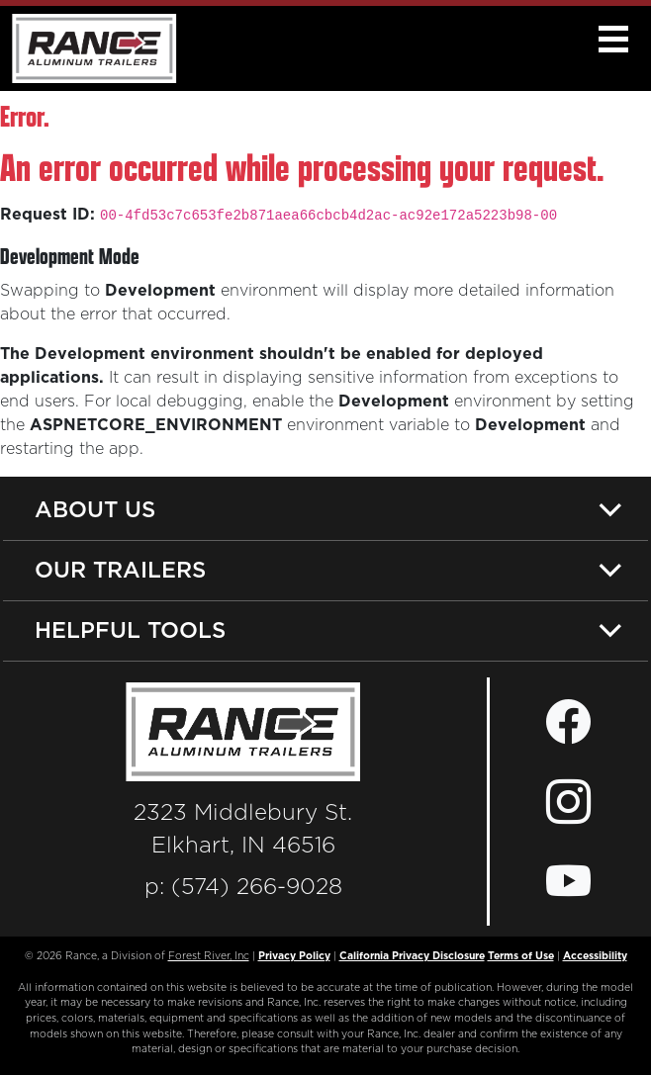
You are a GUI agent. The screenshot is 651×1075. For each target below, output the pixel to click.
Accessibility (595, 956)
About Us (95, 508)
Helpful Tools (130, 629)
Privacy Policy (294, 956)
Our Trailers (120, 569)
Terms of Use (521, 956)
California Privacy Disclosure (412, 956)
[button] (613, 39)
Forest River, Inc (208, 956)
